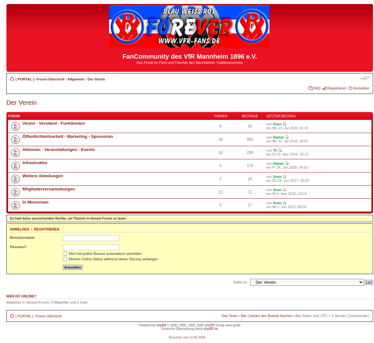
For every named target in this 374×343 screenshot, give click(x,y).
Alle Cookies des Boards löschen (266, 316)
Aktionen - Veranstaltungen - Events (58, 149)
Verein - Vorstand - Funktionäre (53, 123)
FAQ (316, 88)
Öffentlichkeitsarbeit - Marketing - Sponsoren (67, 136)
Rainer (278, 137)
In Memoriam (35, 202)
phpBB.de (211, 328)
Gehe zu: (240, 282)
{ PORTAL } (24, 79)
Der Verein (96, 79)
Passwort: (18, 247)
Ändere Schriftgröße (365, 78)
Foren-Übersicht (50, 79)
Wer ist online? (21, 296)
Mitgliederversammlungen (48, 189)
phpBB (161, 325)
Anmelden (361, 88)
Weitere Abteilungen (42, 175)
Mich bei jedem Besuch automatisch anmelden (102, 253)
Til (275, 150)
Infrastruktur (34, 162)
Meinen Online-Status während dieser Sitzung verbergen (110, 259)
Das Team (229, 316)
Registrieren (336, 88)
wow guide (233, 325)
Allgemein (75, 79)
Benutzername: (22, 237)
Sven (277, 124)
